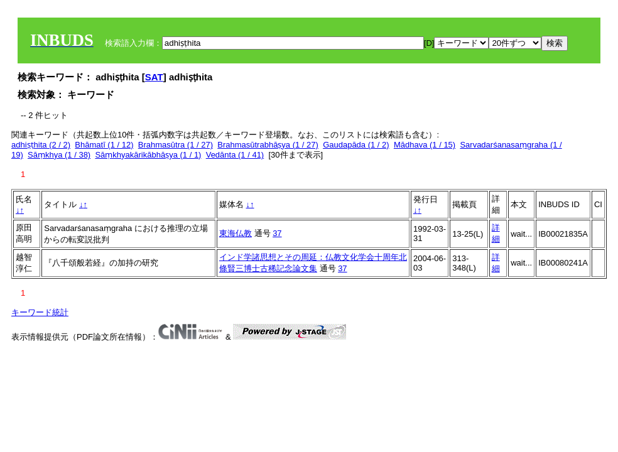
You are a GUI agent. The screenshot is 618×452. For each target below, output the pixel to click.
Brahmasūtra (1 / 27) (175, 144)
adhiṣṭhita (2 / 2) (40, 144)
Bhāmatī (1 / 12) (104, 144)
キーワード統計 (39, 312)
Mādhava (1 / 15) (424, 144)
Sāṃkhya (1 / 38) (59, 154)
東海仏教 (235, 233)
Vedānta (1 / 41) (235, 154)
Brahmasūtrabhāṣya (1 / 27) (267, 144)
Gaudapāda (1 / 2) (356, 144)
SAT (154, 77)
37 (277, 233)
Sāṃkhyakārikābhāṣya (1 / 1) (148, 154)
